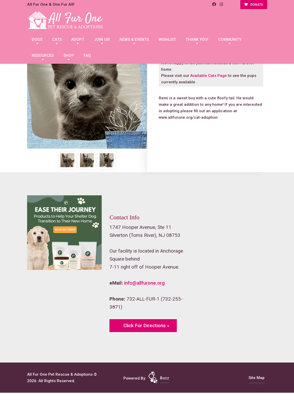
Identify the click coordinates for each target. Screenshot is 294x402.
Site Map (257, 377)
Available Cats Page (208, 75)
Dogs (37, 39)
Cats (57, 39)
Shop (68, 55)
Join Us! (102, 39)
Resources (43, 55)
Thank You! (197, 39)
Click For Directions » (146, 325)
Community (229, 39)
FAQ (87, 55)
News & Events (134, 39)
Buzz (164, 378)
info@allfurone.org (144, 283)
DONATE (253, 4)
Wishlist (167, 39)
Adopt (77, 39)
